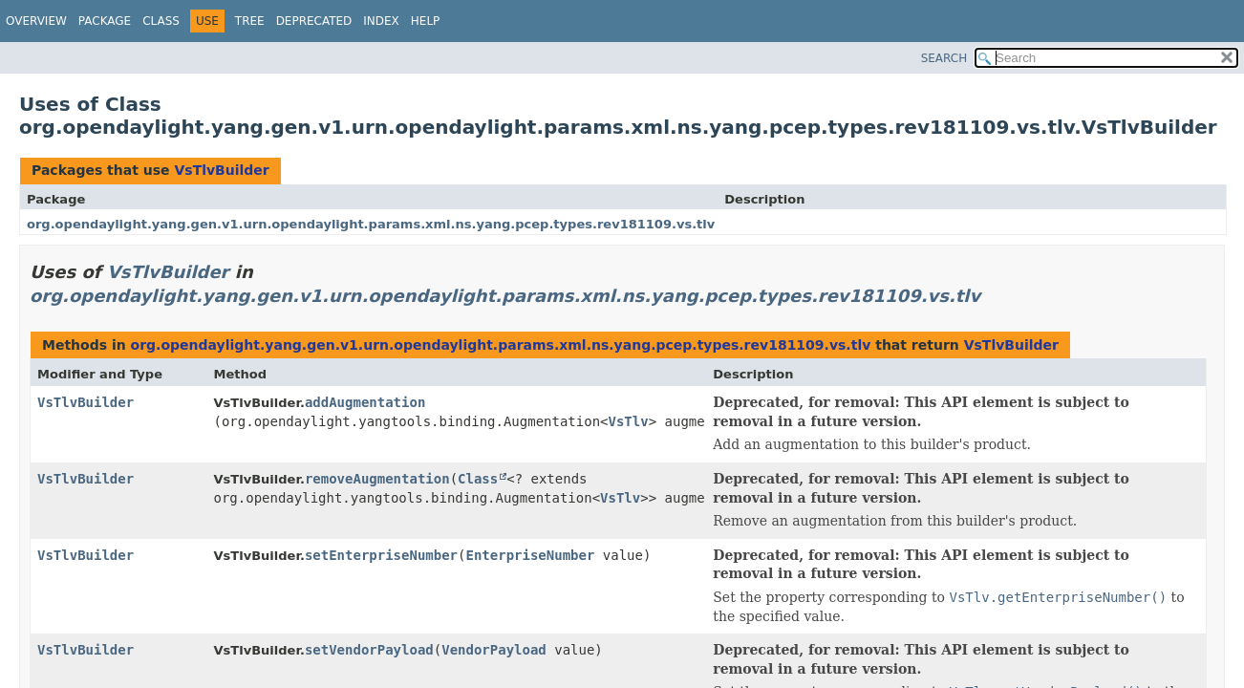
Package (104, 21)
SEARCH (944, 58)
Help (425, 21)
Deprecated (314, 21)
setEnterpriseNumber (381, 555)
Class (161, 21)
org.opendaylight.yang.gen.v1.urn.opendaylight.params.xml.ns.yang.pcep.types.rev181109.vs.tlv (371, 224)
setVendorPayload (369, 649)
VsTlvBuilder (221, 170)
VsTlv (629, 421)
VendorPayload (494, 649)
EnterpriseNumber (530, 555)
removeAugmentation (377, 478)
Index (381, 21)
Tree (250, 21)
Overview (36, 21)
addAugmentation (365, 402)
